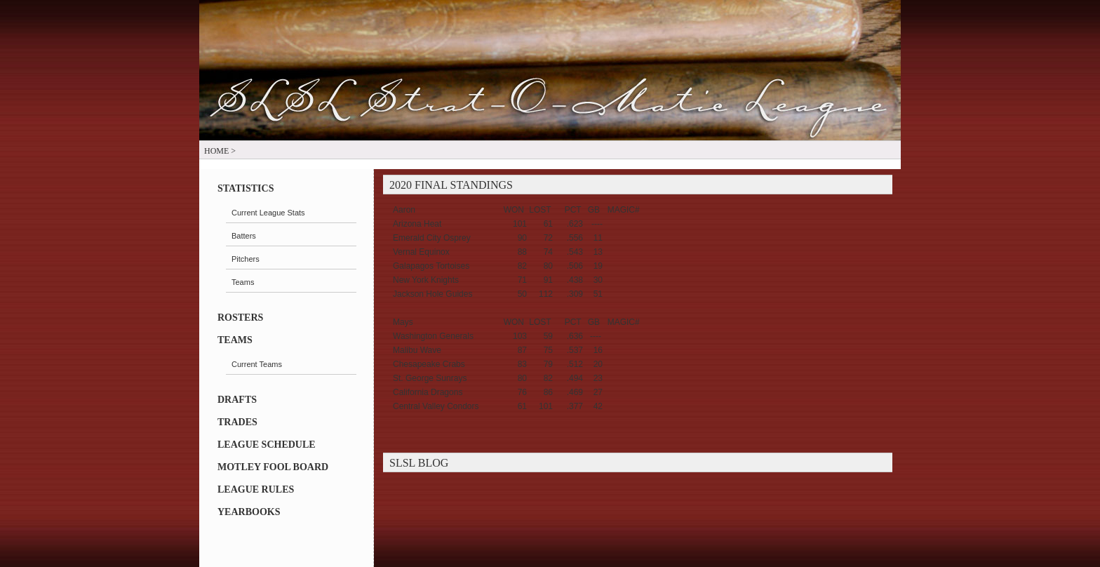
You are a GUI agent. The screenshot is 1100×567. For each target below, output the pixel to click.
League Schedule (266, 444)
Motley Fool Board (272, 467)
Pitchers (246, 259)
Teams (235, 340)
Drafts (237, 399)
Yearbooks (248, 512)
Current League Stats (268, 212)
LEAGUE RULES (255, 489)
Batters (244, 236)
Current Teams (257, 364)
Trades (237, 422)
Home (216, 151)
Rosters (240, 317)
